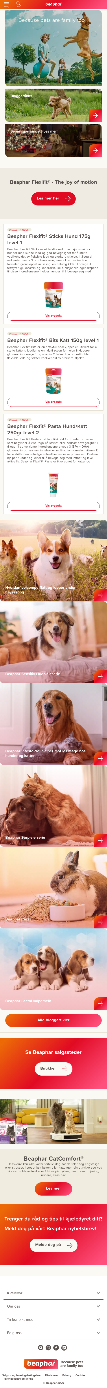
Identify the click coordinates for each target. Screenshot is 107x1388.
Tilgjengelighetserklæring (17, 1378)
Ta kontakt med (20, 1319)
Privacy (66, 1375)
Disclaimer (51, 1375)
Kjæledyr (14, 1293)
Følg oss (14, 1332)
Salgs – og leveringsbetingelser (21, 1375)
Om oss (13, 1306)
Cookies (80, 1375)
